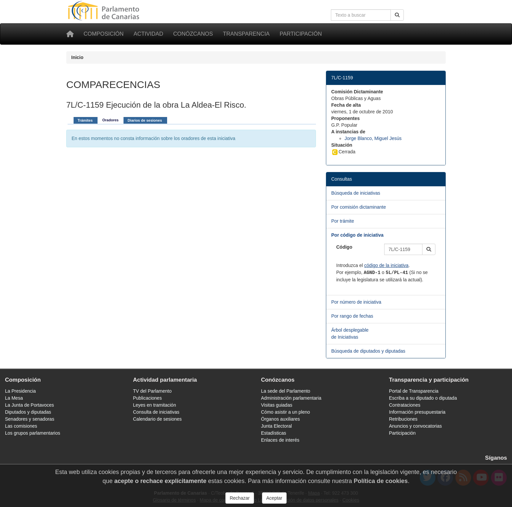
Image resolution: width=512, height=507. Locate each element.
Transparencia (246, 34)
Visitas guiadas (276, 405)
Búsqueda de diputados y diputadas (368, 351)
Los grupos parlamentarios (32, 433)
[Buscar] (397, 15)
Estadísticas (273, 433)
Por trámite (342, 221)
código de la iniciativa (386, 265)
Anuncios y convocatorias (415, 426)
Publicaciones (147, 398)
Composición (104, 34)
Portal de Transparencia (414, 391)
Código (344, 247)
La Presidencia (20, 391)
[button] (428, 249)
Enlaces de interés (280, 440)
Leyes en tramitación (154, 405)
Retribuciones (403, 419)
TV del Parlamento (152, 391)
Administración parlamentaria (291, 398)
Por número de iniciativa (356, 302)
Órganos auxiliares (280, 419)
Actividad (148, 34)
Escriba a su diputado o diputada (423, 398)
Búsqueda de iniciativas (355, 193)
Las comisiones (21, 426)
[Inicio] (70, 34)
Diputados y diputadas (28, 412)
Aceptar (274, 498)
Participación (301, 34)
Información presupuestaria (417, 412)
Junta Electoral (276, 426)
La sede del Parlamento (285, 391)
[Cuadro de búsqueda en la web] (361, 15)
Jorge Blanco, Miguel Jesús (373, 138)
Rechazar (240, 498)
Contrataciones (404, 405)
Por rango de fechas (352, 316)
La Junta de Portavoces (29, 405)
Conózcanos (193, 34)
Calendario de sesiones (157, 419)
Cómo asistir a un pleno (285, 412)
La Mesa (14, 398)
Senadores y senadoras (29, 419)
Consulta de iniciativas (156, 412)
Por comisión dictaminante (358, 207)
